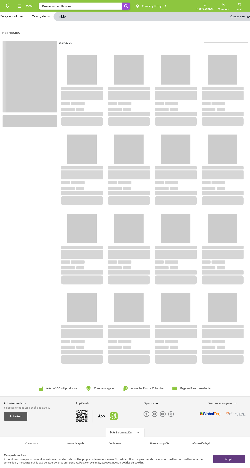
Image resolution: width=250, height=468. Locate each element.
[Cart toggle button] (239, 6)
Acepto (229, 459)
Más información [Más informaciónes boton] (121, 432)
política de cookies (132, 462)
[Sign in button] (223, 6)
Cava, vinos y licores (12, 16)
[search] (84, 6)
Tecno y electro (41, 16)
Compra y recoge (240, 16)
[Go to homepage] (5, 33)
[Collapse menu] (25, 6)
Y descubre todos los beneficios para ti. (27, 407)
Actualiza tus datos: (15, 403)
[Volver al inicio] (7, 7)
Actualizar (15, 416)
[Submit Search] (126, 6)
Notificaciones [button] (204, 5)
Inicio (62, 16)
